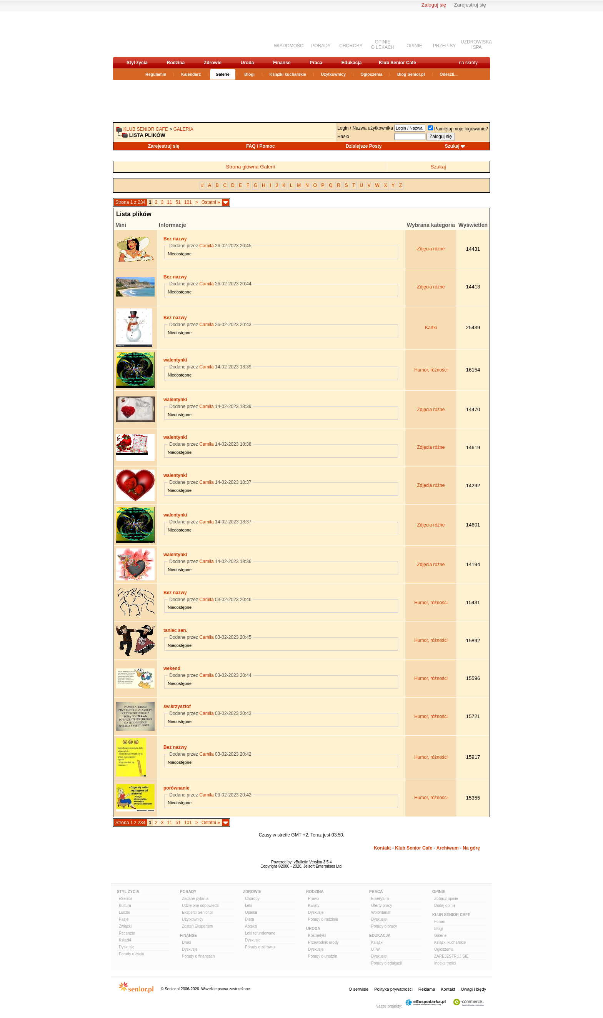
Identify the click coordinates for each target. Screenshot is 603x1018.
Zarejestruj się (470, 5)
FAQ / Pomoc (260, 146)
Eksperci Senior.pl (197, 912)
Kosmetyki (317, 935)
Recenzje (127, 933)
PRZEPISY (444, 45)
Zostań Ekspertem (197, 926)
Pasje (123, 919)
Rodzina (176, 62)
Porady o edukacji (386, 963)
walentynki (175, 360)
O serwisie (358, 989)
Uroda (247, 62)
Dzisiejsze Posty (363, 146)
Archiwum (447, 848)
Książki (125, 940)
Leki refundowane (260, 933)
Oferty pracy (381, 905)
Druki (186, 942)
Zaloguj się (433, 5)
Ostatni (211, 202)
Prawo (313, 898)
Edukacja (351, 62)
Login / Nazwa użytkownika (365, 128)
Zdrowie (213, 62)
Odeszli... (449, 74)
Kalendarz (191, 74)
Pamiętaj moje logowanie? (458, 129)
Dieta (249, 919)
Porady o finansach (198, 956)
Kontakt (382, 848)
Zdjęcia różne (431, 249)
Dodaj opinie (445, 905)
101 (188, 202)
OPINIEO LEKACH (383, 44)
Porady (188, 892)
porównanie (176, 788)
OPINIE (414, 45)
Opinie (438, 892)
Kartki (431, 327)
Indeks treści (445, 963)
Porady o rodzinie (323, 919)
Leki (248, 905)
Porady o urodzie (322, 956)
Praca (316, 62)
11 (169, 202)
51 (177, 202)
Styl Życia (128, 892)
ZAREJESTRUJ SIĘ (451, 956)
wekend (171, 668)
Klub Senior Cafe (397, 62)
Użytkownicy (333, 74)
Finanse (281, 62)
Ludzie (124, 912)
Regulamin (155, 74)
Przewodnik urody (323, 942)
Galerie (223, 74)
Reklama (426, 989)
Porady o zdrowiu (260, 947)
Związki (125, 926)
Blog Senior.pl (411, 74)
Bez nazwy (175, 239)
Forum (439, 922)
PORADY (321, 45)
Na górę (471, 848)
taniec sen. (175, 630)
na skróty (468, 62)
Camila (206, 245)
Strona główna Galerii (250, 167)
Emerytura (380, 898)
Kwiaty (313, 905)
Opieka (251, 912)
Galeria (183, 129)
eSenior (125, 898)
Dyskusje (127, 947)
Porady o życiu (131, 954)
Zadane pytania (195, 898)
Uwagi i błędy (473, 989)
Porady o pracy (384, 926)
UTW (375, 949)
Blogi (249, 74)
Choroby (252, 898)
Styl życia (137, 62)
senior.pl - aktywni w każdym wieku (153, 33)
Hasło (343, 136)
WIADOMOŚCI (289, 45)
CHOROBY (351, 45)
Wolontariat (380, 912)
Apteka (251, 926)
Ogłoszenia (372, 74)
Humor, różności (431, 370)
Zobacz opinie (446, 898)
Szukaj (452, 146)
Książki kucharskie (287, 74)
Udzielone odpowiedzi (200, 905)
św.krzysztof (177, 706)
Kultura (125, 905)
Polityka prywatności (393, 989)
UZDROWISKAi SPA (476, 44)
